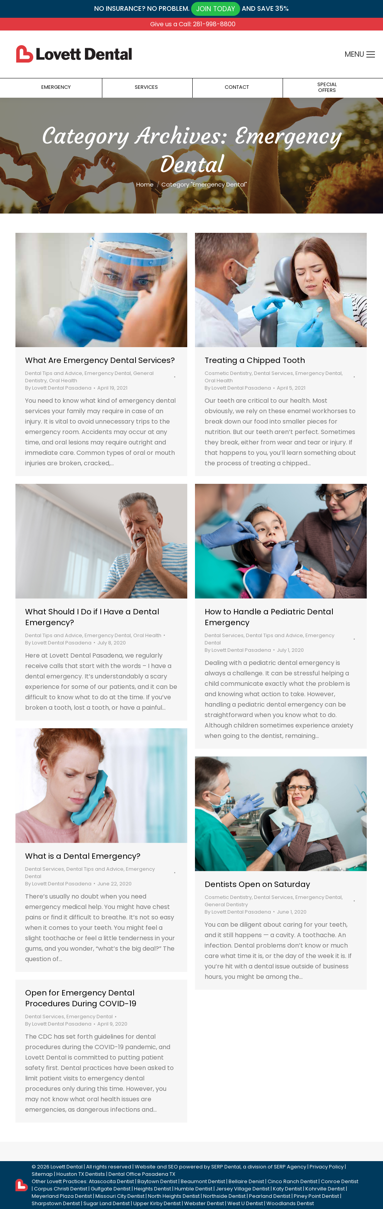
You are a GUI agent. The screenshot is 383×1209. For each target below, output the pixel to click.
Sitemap (42, 1174)
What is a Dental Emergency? (83, 856)
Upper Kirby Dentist (157, 1203)
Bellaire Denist (246, 1181)
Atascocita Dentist (111, 1181)
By (58, 388)
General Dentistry (226, 904)
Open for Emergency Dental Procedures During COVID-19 (80, 998)
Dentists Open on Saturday (257, 884)
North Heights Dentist (174, 1196)
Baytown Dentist (157, 1181)
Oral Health (63, 380)
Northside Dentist (224, 1196)
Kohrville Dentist (325, 1188)
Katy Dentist (287, 1188)
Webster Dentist (204, 1203)
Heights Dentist (152, 1188)
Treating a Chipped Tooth (255, 360)
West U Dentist (245, 1203)
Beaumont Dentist (203, 1181)
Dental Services (273, 373)
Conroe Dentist (339, 1181)
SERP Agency (290, 1166)
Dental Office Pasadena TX (141, 1174)
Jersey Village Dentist (242, 1188)
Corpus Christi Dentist (60, 1188)
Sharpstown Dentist (56, 1203)
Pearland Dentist (269, 1196)
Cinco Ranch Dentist (292, 1181)
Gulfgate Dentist (110, 1188)
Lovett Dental (67, 1166)
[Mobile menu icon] (370, 54)
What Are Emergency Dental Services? (100, 360)
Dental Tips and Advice (53, 373)
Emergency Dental (108, 373)
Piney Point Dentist (316, 1196)
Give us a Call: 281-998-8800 (193, 24)
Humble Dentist (193, 1188)
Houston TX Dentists (80, 1174)
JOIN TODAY (215, 9)
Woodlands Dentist (290, 1203)
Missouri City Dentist (119, 1196)
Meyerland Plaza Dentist (62, 1196)
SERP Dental (226, 1166)
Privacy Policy (327, 1166)
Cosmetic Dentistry (228, 373)
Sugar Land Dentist (106, 1203)
